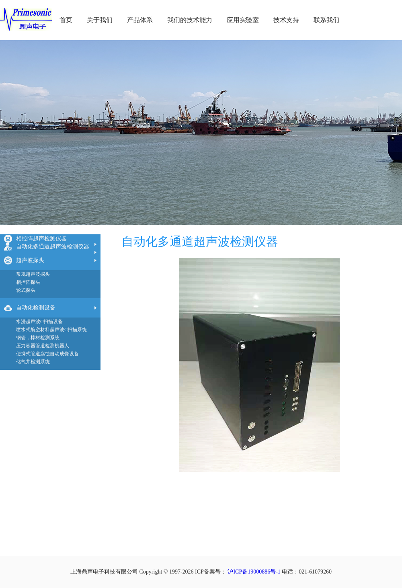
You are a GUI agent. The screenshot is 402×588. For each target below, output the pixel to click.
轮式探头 (25, 290)
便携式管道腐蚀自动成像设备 (47, 353)
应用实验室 (243, 19)
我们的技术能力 (189, 19)
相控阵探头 (28, 282)
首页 (65, 19)
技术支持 (286, 19)
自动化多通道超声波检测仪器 (52, 247)
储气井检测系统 (33, 362)
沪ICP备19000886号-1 (254, 572)
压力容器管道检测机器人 (42, 345)
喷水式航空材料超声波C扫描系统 (51, 329)
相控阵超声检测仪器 (41, 239)
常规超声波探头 (33, 274)
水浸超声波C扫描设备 (39, 321)
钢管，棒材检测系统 (37, 337)
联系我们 (326, 19)
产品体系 (140, 19)
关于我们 (100, 19)
